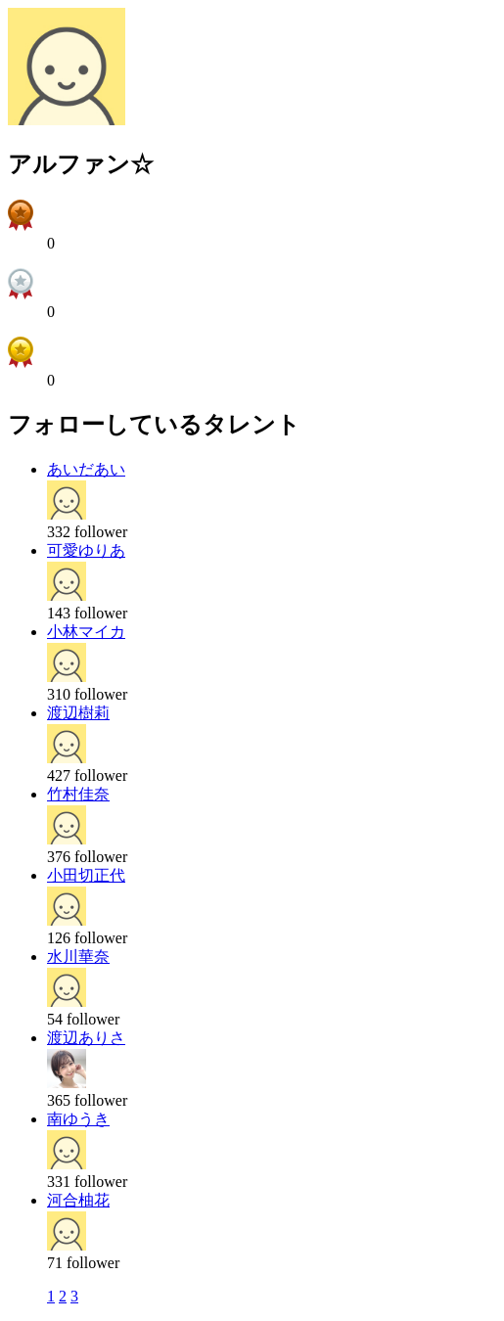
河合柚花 (78, 1200)
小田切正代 (86, 875)
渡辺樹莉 (78, 713)
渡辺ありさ (86, 1037)
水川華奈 (78, 956)
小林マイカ (86, 631)
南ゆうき (78, 1119)
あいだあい (86, 469)
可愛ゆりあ (86, 550)
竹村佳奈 (78, 794)
